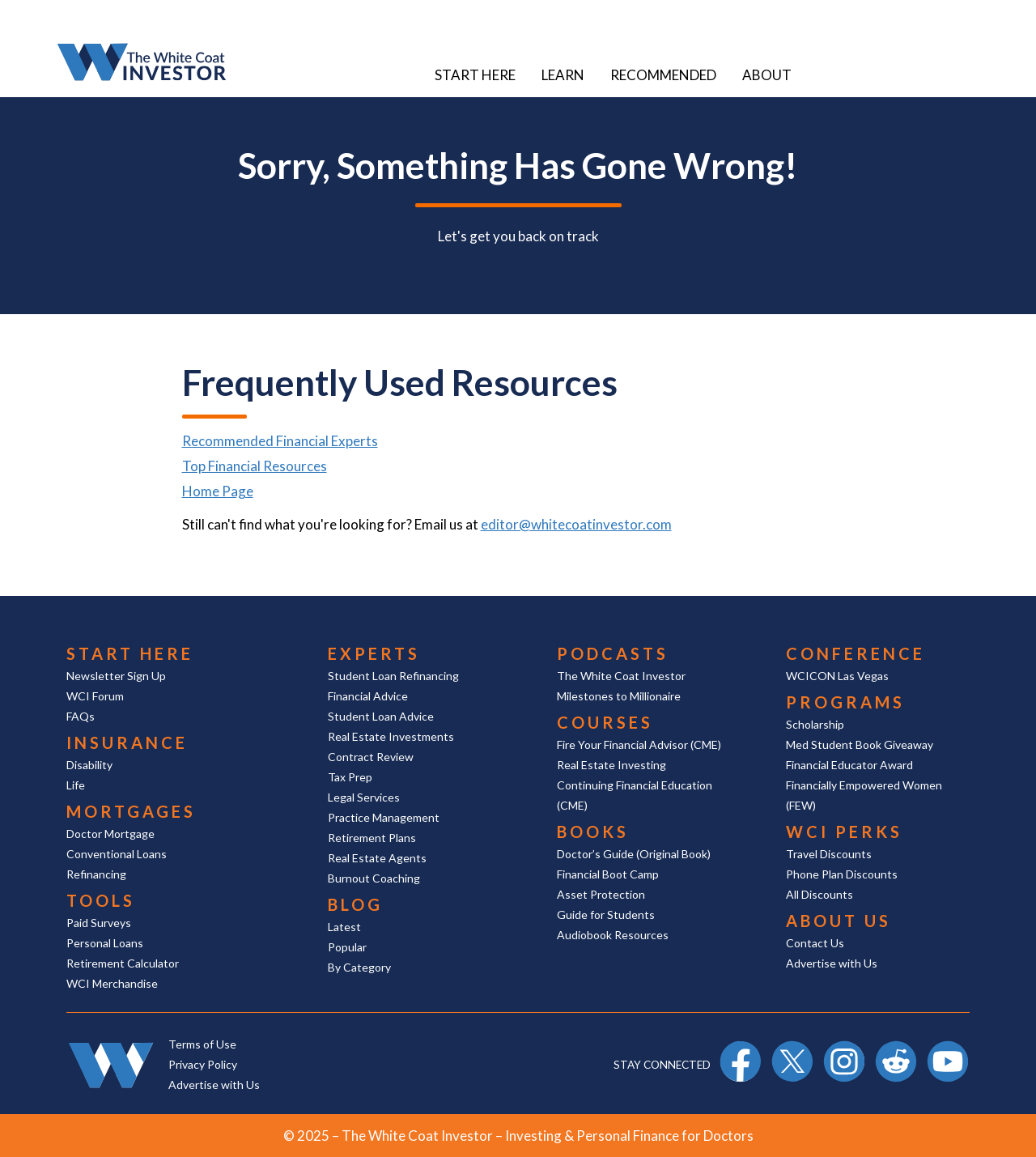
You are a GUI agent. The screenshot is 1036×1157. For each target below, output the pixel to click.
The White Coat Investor (621, 676)
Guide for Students (606, 914)
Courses (605, 722)
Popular (347, 947)
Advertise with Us (831, 963)
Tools (100, 900)
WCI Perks (844, 831)
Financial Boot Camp (608, 874)
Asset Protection (601, 894)
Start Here (475, 74)
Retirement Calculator (122, 963)
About (767, 74)
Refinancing (96, 874)
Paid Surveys (98, 922)
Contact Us (815, 943)
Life (75, 785)
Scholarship (815, 724)
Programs (845, 702)
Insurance (127, 742)
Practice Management (383, 817)
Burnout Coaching (374, 878)
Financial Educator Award (849, 765)
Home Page (217, 491)
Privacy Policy (202, 1064)
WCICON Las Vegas (837, 676)
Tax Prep (350, 777)
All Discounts (819, 894)
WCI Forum (95, 696)
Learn (562, 74)
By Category (359, 967)
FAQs (80, 716)
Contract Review (371, 757)
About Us (838, 920)
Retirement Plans (372, 837)
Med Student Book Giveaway (859, 744)
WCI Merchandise (112, 983)
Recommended (663, 74)
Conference (855, 653)
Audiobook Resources (613, 935)
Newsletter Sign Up (116, 676)
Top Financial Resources (254, 465)
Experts (374, 653)
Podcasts (613, 653)
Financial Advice (368, 696)
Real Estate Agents (377, 858)
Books (593, 831)
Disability (89, 765)
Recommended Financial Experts (280, 440)
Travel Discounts (829, 854)
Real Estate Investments (391, 736)
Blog (355, 904)
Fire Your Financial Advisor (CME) (639, 744)
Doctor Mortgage (110, 833)
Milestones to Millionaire (619, 696)
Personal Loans (104, 943)
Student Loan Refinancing (393, 676)
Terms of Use (202, 1044)
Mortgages (131, 811)
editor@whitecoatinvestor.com (576, 524)
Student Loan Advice (381, 716)
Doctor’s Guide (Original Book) (634, 854)
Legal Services (364, 797)
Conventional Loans (116, 854)
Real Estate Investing (611, 765)
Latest (344, 927)
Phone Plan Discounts (842, 874)
